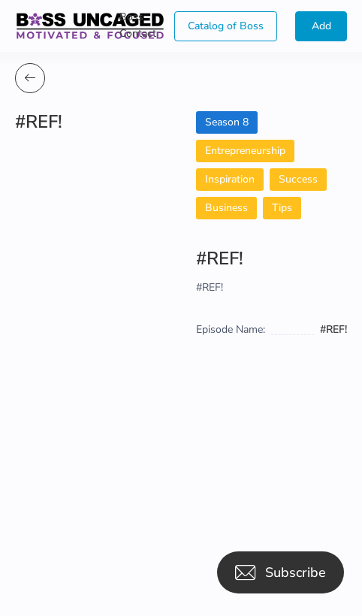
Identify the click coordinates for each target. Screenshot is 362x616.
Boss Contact (137, 25)
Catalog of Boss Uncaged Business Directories (226, 30)
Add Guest (321, 30)
